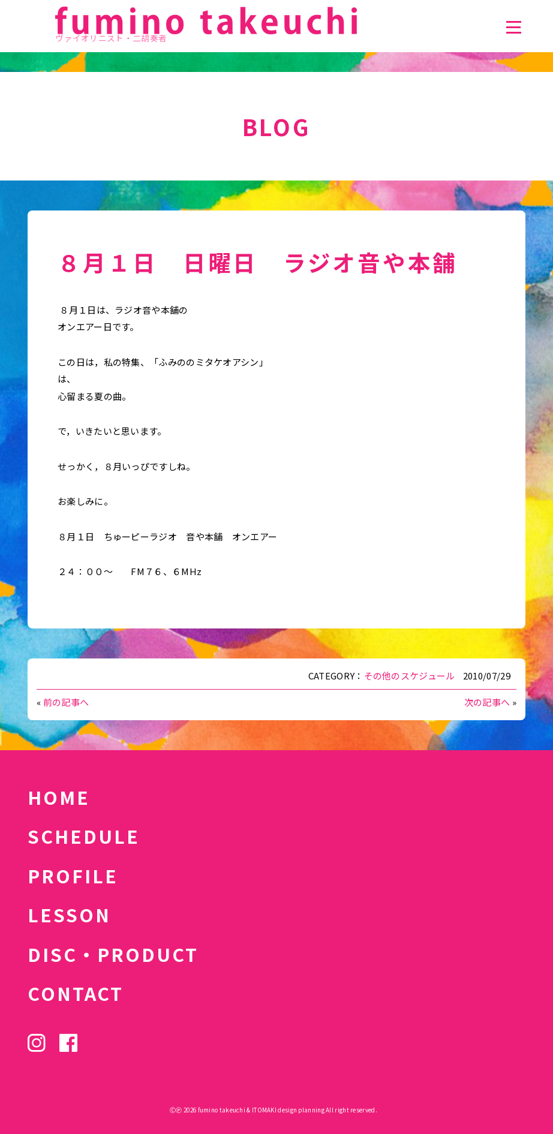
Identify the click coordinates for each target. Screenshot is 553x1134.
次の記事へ (487, 702)
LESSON (69, 914)
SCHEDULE (84, 836)
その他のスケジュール (409, 675)
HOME (59, 797)
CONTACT (76, 993)
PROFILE (73, 875)
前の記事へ (66, 702)
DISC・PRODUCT (113, 954)
